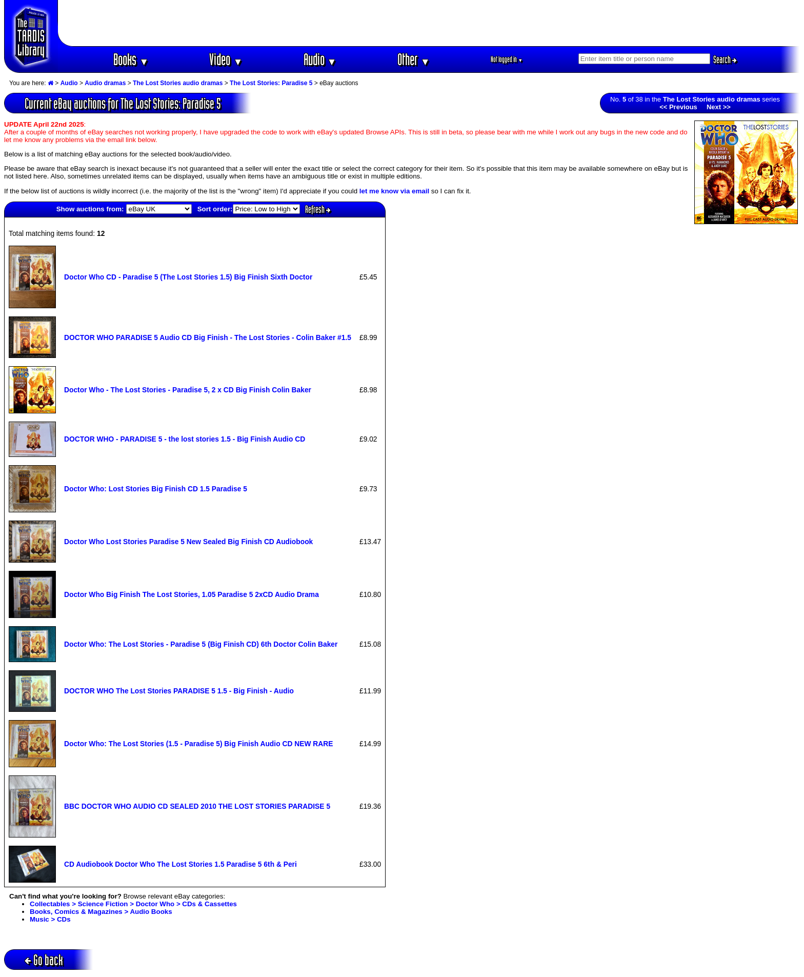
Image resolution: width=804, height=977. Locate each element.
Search (725, 59)
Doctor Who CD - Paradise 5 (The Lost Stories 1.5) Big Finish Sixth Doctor (188, 277)
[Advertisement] (429, 23)
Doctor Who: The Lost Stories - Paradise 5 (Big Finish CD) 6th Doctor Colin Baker (200, 644)
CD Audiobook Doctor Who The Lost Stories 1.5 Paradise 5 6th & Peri (180, 864)
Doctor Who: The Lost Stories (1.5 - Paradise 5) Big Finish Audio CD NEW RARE (198, 744)
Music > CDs (50, 919)
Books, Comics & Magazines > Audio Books (101, 911)
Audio (320, 59)
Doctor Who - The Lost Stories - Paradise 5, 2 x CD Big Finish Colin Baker (187, 390)
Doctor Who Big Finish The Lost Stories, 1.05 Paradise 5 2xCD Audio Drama (191, 594)
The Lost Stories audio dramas (178, 83)
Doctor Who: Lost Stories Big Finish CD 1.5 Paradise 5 (155, 489)
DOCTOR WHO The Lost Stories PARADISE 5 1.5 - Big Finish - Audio (179, 691)
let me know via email (394, 191)
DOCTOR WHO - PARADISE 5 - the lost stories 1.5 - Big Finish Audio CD (184, 439)
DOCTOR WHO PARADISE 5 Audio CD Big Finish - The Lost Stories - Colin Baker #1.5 (207, 337)
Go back (44, 960)
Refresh (318, 209)
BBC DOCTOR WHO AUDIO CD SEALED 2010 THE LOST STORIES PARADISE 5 (197, 806)
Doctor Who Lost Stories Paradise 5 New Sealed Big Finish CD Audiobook (188, 541)
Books (131, 59)
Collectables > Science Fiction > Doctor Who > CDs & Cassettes (133, 904)
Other (413, 59)
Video (226, 59)
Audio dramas (105, 83)
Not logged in (507, 59)
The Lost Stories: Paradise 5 (271, 83)
